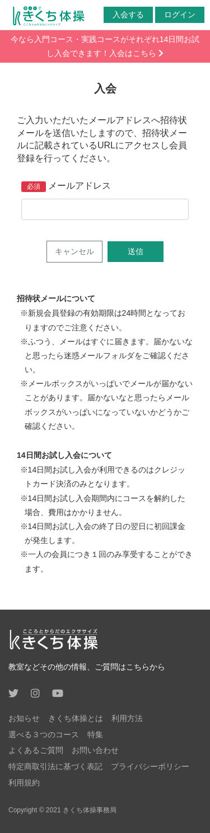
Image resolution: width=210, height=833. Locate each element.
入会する (128, 14)
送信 (135, 251)
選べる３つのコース (43, 734)
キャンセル (74, 251)
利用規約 (24, 782)
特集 (95, 734)
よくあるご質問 (35, 750)
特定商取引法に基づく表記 (55, 766)
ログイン (179, 14)
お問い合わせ (95, 750)
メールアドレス (79, 185)
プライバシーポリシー (150, 766)
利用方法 (127, 718)
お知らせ (24, 718)
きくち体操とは (75, 718)
